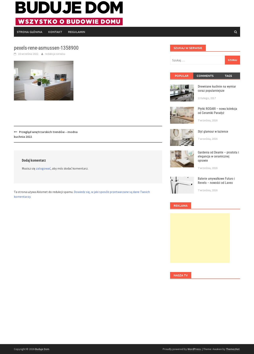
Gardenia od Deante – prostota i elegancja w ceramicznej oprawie (218, 156)
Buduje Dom (42, 349)
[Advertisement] (200, 238)
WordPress (194, 349)
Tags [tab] (228, 76)
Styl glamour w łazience (213, 131)
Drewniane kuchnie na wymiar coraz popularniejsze (217, 89)
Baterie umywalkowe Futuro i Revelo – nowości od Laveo (216, 181)
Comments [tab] (205, 76)
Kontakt (55, 32)
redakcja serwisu (55, 54)
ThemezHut (233, 349)
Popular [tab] (182, 76)
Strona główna (29, 32)
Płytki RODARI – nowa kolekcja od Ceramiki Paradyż (217, 111)
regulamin (76, 32)
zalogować (43, 168)
